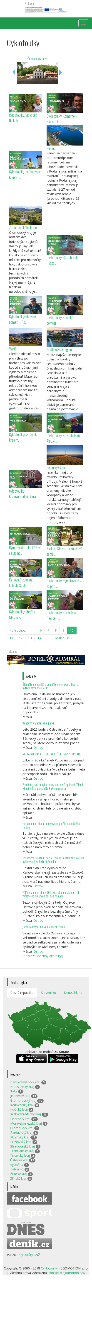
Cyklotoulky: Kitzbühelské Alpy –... (63, 438)
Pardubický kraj (21, 1132)
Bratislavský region (59, 350)
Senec (51, 148)
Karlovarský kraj (22, 1105)
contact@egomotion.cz (66, 1273)
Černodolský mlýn (37, 58)
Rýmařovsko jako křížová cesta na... (25, 550)
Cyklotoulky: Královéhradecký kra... (23, 493)
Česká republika (21, 992)
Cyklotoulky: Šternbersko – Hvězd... (64, 260)
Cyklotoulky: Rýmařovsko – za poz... (64, 583)
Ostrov (38, 747)
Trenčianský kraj (22, 1151)
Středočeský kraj (22, 1146)
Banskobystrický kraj (25, 1082)
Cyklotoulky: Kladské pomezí (60, 320)
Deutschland (73, 992)
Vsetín (13, 349)
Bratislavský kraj (22, 1086)
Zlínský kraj (18, 1178)
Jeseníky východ (57, 467)
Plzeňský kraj (20, 1137)
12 (20, 638)
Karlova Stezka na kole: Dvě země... (64, 551)
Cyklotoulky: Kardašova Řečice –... (62, 615)
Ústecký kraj (19, 1160)
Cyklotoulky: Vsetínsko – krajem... (25, 437)
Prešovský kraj (21, 1142)
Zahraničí (17, 1169)
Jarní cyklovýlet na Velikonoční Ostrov (43, 926)
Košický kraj (19, 1109)
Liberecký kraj (20, 1119)
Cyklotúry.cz (29, 1254)
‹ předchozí (18, 630)
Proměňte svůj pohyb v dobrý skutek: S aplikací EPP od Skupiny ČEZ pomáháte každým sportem (52, 786)
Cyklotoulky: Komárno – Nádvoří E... (62, 118)
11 (11, 638)
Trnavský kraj (20, 1155)
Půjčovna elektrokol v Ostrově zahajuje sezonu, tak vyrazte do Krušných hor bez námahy (51, 894)
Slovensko (48, 992)
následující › (63, 638)
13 (30, 638)
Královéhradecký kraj (25, 1114)
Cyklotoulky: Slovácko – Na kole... (24, 117)
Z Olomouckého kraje (23, 227)
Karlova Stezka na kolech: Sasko (20, 582)
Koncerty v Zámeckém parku (38, 723)
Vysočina (16, 1164)
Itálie (13, 1091)
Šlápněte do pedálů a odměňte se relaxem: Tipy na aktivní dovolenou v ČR (50, 686)
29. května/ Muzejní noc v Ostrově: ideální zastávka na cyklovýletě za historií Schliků (53, 860)
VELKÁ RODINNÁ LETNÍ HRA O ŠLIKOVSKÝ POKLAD (51, 753)
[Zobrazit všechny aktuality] (42, 956)
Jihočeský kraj (20, 1096)
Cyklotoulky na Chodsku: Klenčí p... (25, 174)
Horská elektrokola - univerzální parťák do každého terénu (51, 825)
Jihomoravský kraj (23, 1100)
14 (39, 638)
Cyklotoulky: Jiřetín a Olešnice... (22, 614)
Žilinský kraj (18, 1174)
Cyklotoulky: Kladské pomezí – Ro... (22, 319)
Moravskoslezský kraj (26, 1123)
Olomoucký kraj (21, 1128)
